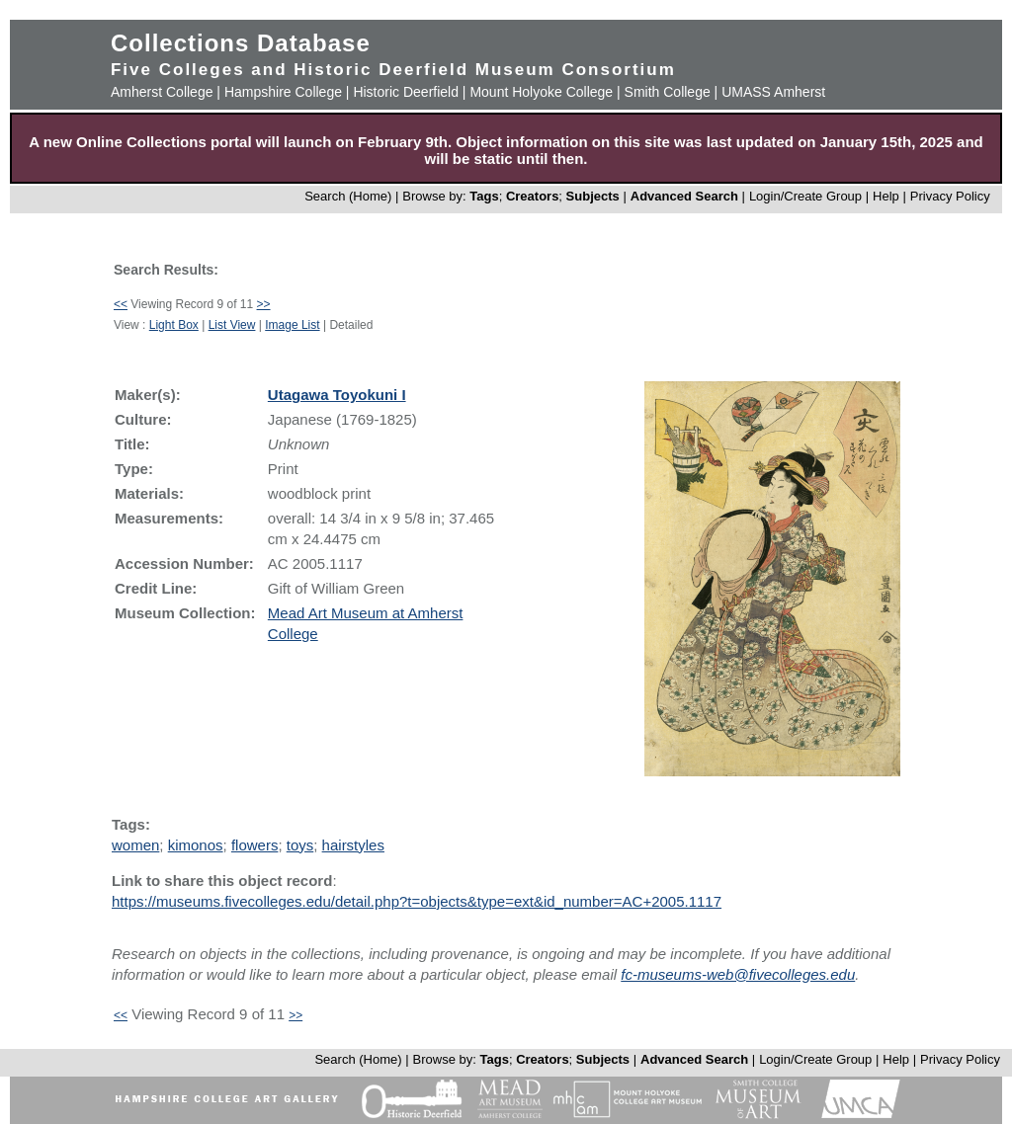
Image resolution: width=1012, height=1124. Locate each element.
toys (300, 845)
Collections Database (241, 43)
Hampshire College (283, 92)
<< (120, 304)
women (135, 845)
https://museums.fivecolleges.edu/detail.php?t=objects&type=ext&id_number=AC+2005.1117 (416, 901)
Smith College (668, 92)
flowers (255, 845)
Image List (292, 325)
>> (264, 304)
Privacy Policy (950, 196)
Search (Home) (347, 196)
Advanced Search (684, 196)
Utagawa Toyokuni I (337, 394)
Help (886, 196)
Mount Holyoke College (541, 92)
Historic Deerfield (406, 92)
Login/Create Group (807, 196)
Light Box (174, 325)
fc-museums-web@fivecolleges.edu (738, 974)
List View (232, 325)
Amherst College (162, 92)
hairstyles (353, 845)
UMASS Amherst (773, 92)
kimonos (195, 845)
